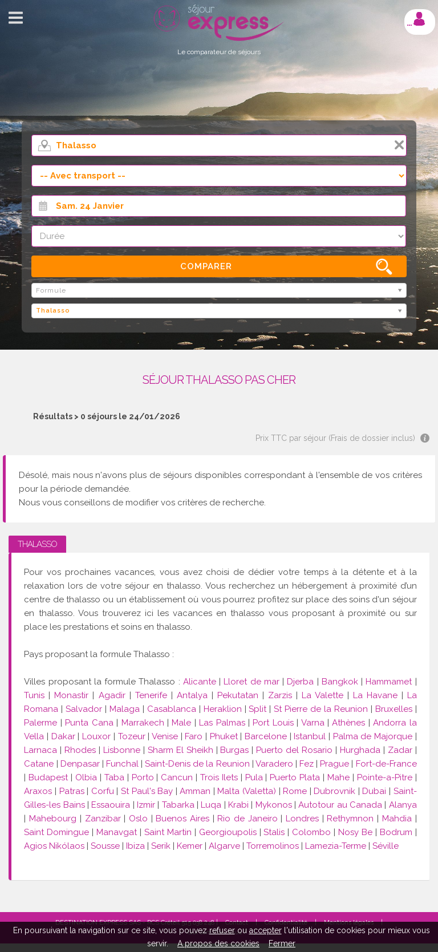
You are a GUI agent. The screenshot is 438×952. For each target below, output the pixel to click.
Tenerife (151, 695)
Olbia (86, 777)
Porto (143, 777)
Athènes (348, 723)
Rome (295, 791)
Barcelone (266, 736)
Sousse (105, 846)
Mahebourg (52, 818)
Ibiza (135, 846)
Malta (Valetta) (246, 791)
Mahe (338, 777)
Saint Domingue (56, 832)
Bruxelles (395, 709)
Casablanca (171, 709)
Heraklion (223, 709)
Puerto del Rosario (294, 750)
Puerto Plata (295, 777)
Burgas (234, 750)
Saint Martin (168, 832)
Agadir (112, 695)
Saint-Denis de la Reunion (197, 764)
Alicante (199, 681)
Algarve (224, 846)
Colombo (311, 832)
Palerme (40, 723)
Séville (385, 846)
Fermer (282, 943)
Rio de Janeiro (247, 818)
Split (257, 709)
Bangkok (340, 681)
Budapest (48, 777)
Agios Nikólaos (54, 846)
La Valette (322, 695)
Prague (334, 764)
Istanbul (310, 736)
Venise (165, 736)
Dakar (63, 736)
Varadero (274, 764)
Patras (71, 791)
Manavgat (116, 832)
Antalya (192, 695)
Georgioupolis (228, 832)
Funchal (122, 764)
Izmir (146, 805)
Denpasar (80, 764)
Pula (254, 777)
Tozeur (131, 736)
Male (181, 723)
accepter (265, 930)
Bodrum (396, 832)
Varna (313, 723)
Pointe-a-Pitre (384, 777)
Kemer (189, 846)
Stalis (274, 832)
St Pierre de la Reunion (321, 709)
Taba (114, 777)
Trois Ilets (219, 777)
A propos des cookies (218, 943)
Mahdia (397, 818)
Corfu (102, 791)
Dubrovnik (334, 791)
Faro (193, 736)
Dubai (374, 791)
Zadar (400, 750)
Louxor (96, 736)
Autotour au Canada (340, 805)
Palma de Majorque (372, 736)
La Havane (375, 695)
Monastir (71, 695)
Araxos (38, 791)
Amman (195, 791)
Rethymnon (350, 818)
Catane (39, 764)
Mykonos (274, 805)
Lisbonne (121, 750)
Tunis (34, 695)
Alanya (403, 805)
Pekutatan (237, 695)
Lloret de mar (251, 681)
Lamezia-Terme (335, 846)
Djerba (300, 681)
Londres (302, 818)
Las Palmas (222, 723)
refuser (222, 930)
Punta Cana (89, 723)
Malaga (125, 709)
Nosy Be (355, 832)
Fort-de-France (386, 764)
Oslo (138, 818)
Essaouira (110, 805)
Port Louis (273, 723)
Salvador (84, 709)
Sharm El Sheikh (180, 750)
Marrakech (142, 723)
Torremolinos (272, 846)
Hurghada (360, 750)
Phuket (224, 736)
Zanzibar (103, 818)
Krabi (238, 805)
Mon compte (419, 19)
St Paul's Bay (148, 791)
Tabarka (178, 805)
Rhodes (80, 750)
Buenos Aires (182, 818)
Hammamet (389, 681)
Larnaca (40, 750)
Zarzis (280, 695)
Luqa (211, 805)
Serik (161, 846)
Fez (306, 764)
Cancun (177, 777)
